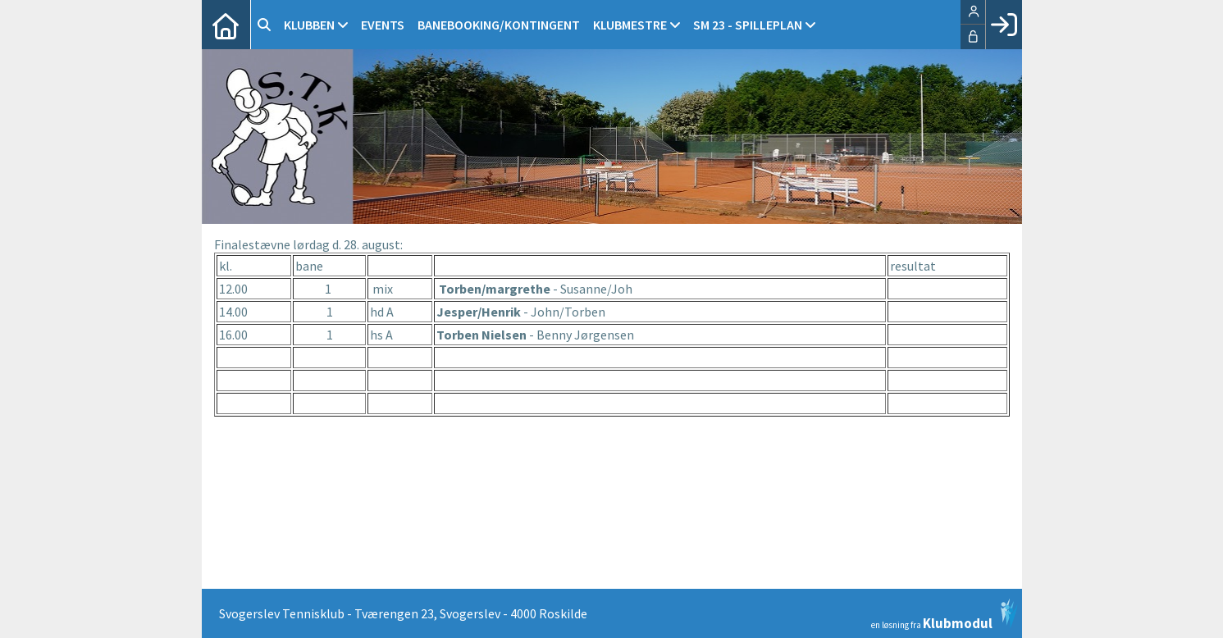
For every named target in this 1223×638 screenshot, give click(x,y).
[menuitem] (226, 24)
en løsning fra (944, 614)
